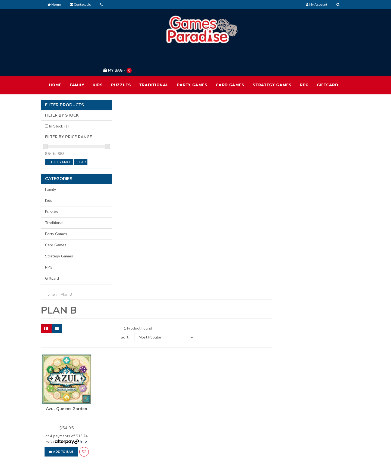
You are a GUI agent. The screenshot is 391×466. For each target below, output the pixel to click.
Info (163, 216)
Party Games (192, 59)
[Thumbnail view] (125, 113)
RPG (304, 59)
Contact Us (80, 4)
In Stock (59, 100)
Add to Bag (140, 227)
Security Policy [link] (309, 438)
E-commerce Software (260, 457)
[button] (163, 227)
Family (77, 59)
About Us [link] (243, 404)
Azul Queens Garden (145, 184)
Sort (283, 113)
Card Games (230, 59)
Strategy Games (272, 59)
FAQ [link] (238, 416)
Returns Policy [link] (309, 427)
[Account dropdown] (316, 4)
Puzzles (121, 59)
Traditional (154, 59)
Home (54, 4)
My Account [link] (183, 404)
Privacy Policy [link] (308, 416)
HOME (55, 59)
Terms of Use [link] (308, 404)
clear (80, 136)
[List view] (136, 113)
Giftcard (327, 59)
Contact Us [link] (244, 427)
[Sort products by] (321, 113)
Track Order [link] (183, 416)
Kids (98, 59)
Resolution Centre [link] (188, 427)
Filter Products (64, 79)
